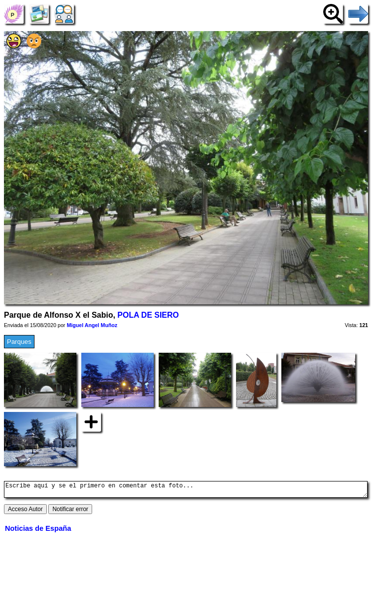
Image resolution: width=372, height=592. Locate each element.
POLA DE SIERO (148, 315)
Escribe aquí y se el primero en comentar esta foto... (186, 491)
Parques (19, 341)
